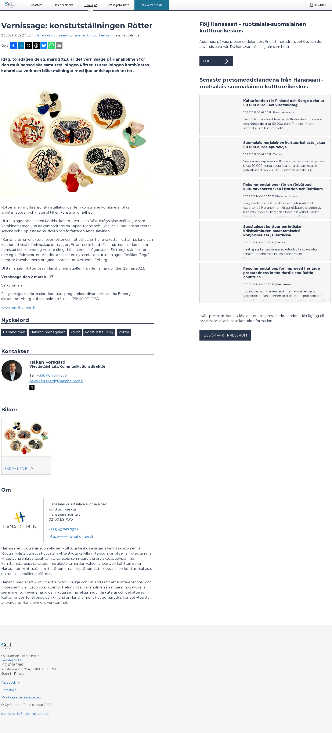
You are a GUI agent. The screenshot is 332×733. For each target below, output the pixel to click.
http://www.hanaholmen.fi (71, 536)
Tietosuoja (8, 690)
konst (75, 332)
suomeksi (8, 714)
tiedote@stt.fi (11, 660)
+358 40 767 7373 (52, 375)
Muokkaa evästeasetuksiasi (21, 697)
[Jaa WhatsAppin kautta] (51, 46)
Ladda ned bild (19, 469)
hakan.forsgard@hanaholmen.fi (56, 381)
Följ (216, 61)
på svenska (41, 714)
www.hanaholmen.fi (18, 307)
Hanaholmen (14, 332)
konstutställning (99, 332)
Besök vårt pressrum (225, 335)
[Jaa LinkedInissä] (21, 46)
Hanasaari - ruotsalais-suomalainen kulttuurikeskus (72, 35)
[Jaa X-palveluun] (28, 46)
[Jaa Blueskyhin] (43, 46)
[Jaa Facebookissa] (13, 46)
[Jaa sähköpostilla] (59, 46)
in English (24, 714)
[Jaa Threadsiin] (36, 46)
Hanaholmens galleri (47, 332)
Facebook (8, 682)
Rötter (124, 332)
